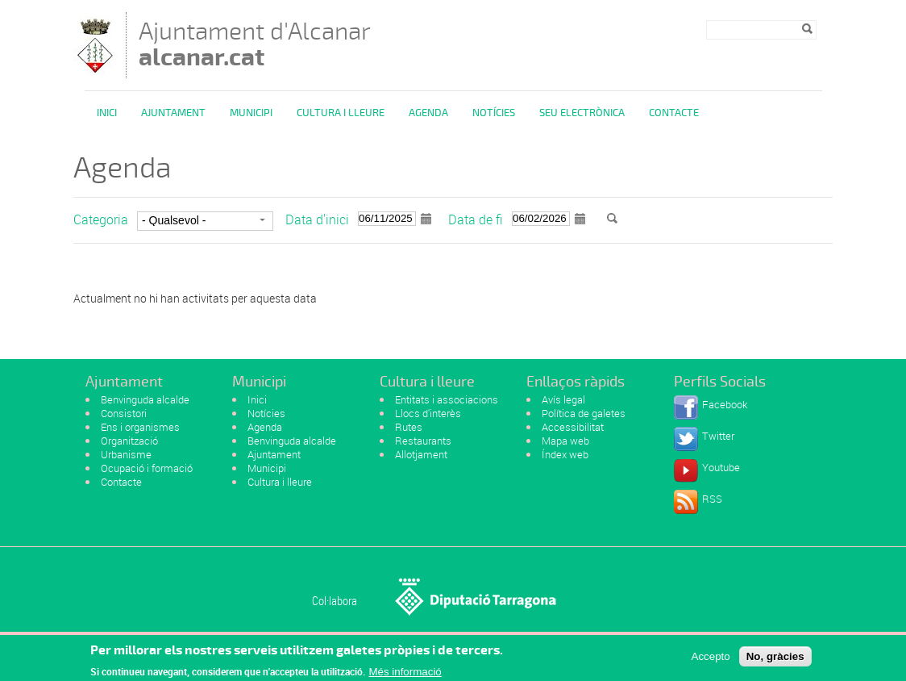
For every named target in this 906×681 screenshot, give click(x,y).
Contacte (674, 113)
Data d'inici (317, 219)
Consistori (124, 413)
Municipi (251, 113)
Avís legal (563, 399)
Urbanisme (126, 454)
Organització (129, 440)
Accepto (711, 660)
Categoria (100, 219)
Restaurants (423, 440)
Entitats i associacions (446, 399)
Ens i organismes (140, 427)
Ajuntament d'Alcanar (255, 44)
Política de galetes (583, 413)
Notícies (493, 113)
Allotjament (421, 454)
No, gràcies (775, 660)
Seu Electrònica (582, 113)
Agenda (428, 113)
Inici (107, 113)
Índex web (565, 454)
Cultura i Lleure (340, 113)
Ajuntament (173, 113)
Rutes (408, 427)
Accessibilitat (573, 427)
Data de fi (475, 219)
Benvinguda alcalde (145, 399)
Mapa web (565, 440)
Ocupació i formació (147, 468)
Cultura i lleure (279, 481)
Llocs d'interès (428, 413)
